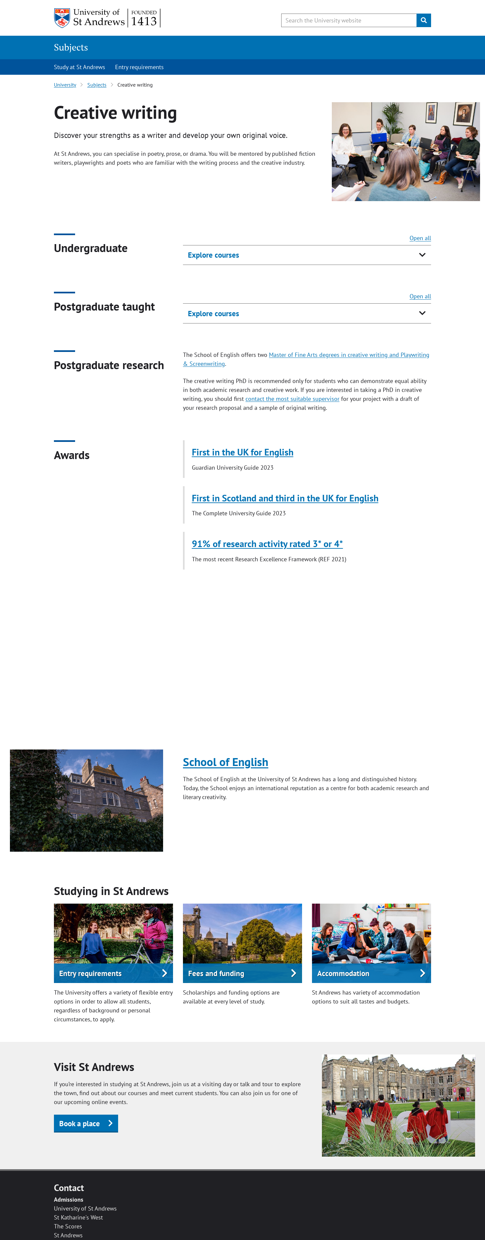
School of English (225, 761)
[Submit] (424, 20)
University (65, 84)
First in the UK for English (242, 452)
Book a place (79, 1123)
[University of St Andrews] (107, 18)
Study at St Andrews (79, 67)
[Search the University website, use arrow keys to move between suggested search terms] (349, 20)
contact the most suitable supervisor (292, 399)
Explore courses (213, 255)
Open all (420, 238)
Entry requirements (139, 67)
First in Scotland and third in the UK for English (285, 498)
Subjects (71, 47)
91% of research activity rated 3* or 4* (267, 543)
